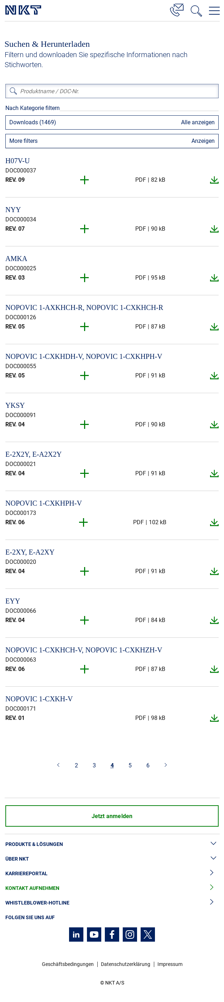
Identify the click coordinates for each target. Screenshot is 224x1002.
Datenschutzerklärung (125, 964)
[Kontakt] (177, 9)
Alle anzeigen (198, 122)
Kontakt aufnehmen (112, 888)
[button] (84, 180)
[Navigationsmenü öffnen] (214, 10)
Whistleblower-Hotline (112, 903)
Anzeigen (203, 140)
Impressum (169, 964)
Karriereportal (112, 873)
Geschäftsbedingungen (68, 964)
